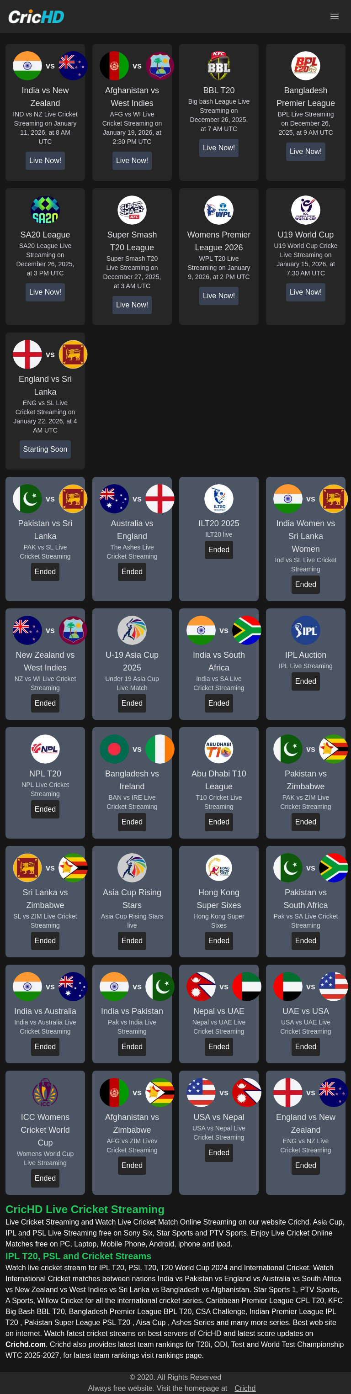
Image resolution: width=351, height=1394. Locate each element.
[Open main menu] (334, 16)
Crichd (244, 1388)
